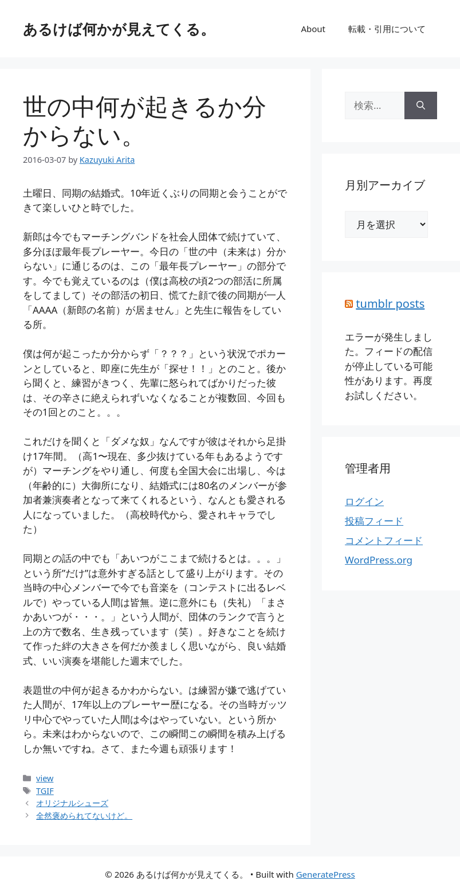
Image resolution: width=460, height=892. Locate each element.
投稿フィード (374, 520)
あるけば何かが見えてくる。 (119, 28)
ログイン (364, 501)
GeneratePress (325, 874)
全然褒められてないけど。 (84, 815)
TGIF (45, 790)
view (44, 778)
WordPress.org (378, 559)
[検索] (420, 105)
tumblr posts (390, 303)
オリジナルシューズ (72, 802)
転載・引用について (387, 28)
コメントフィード (384, 540)
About (313, 28)
